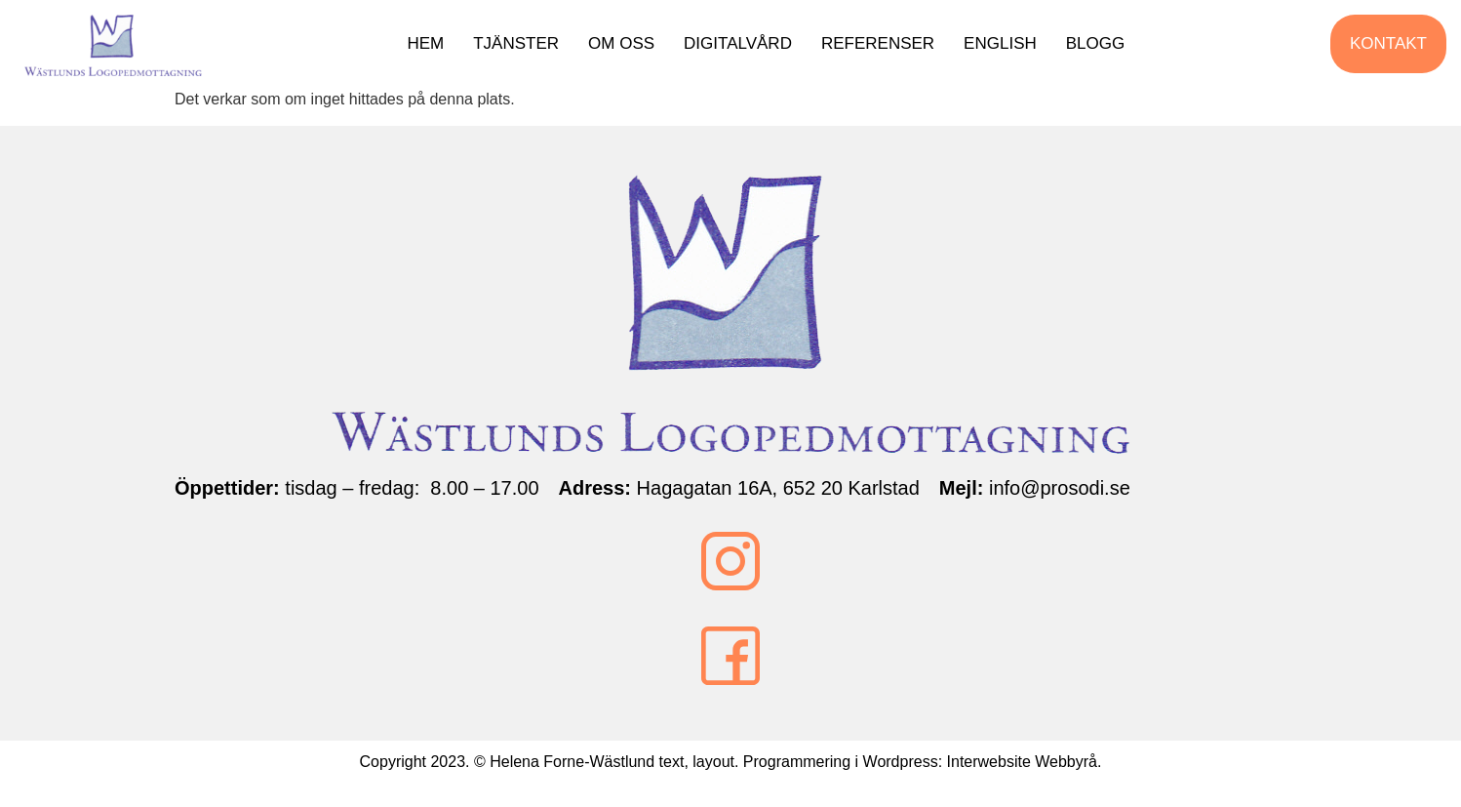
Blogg (1104, 48)
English (1009, 48)
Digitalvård (747, 48)
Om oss (631, 48)
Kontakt (1388, 48)
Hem (435, 48)
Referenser (887, 48)
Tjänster (526, 48)
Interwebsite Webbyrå (1022, 770)
